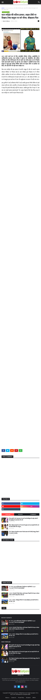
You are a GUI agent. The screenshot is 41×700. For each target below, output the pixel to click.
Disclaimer (28, 697)
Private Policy (21, 697)
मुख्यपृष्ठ (3, 8)
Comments (33, 514)
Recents (20, 514)
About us (7, 697)
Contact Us (13, 697)
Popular (8, 514)
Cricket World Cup (9, 8)
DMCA (34, 697)
